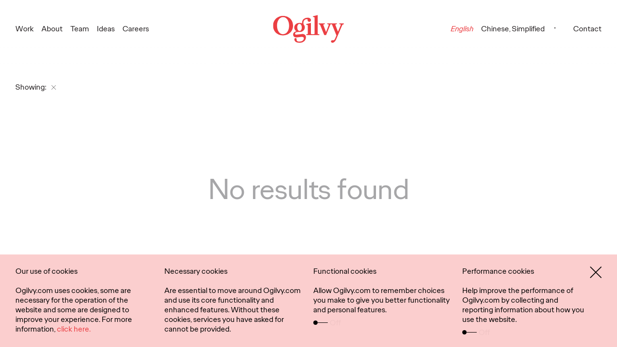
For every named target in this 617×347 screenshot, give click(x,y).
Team (79, 29)
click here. (74, 329)
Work (24, 29)
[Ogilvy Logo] (308, 29)
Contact (587, 29)
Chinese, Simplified (513, 29)
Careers (135, 29)
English (462, 29)
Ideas (106, 29)
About (52, 29)
